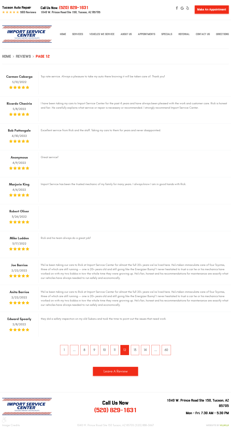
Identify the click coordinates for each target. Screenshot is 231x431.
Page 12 (43, 56)
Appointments (146, 34)
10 (104, 350)
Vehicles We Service (101, 34)
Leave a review (116, 371)
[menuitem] (63, 34)
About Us (126, 34)
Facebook (177, 8)
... (74, 350)
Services (77, 34)
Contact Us (203, 34)
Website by (217, 425)
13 (135, 350)
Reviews (23, 56)
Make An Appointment (211, 9)
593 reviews (28, 12)
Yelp (187, 8)
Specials (166, 34)
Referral (184, 34)
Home (63, 34)
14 (145, 350)
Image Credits (11, 425)
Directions (222, 34)
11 (115, 350)
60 (166, 350)
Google (182, 8)
